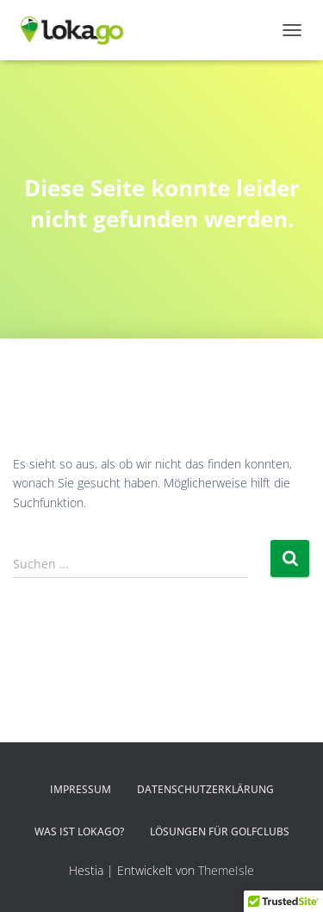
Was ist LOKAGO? (79, 831)
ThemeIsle (226, 870)
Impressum (80, 789)
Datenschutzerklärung (205, 789)
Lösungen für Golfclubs (219, 831)
